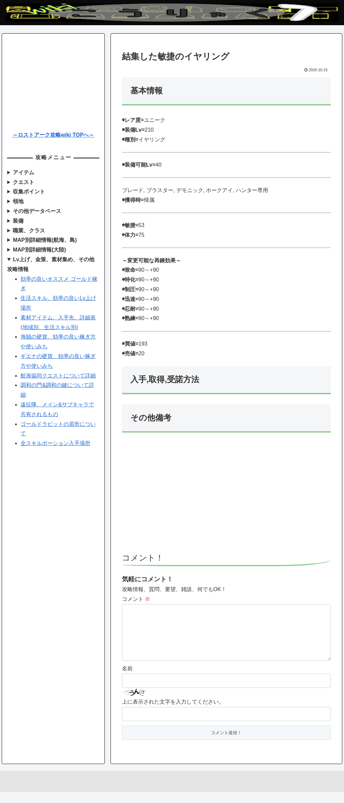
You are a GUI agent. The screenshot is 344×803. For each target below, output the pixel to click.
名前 (127, 679)
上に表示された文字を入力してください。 (173, 712)
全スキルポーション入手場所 (55, 443)
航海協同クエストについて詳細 (58, 375)
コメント (136, 599)
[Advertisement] (226, 496)
